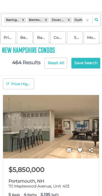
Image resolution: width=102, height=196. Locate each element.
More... (93, 37)
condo (60, 37)
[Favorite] (80, 150)
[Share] (90, 150)
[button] (23, 20)
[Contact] (69, 150)
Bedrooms (26, 37)
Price (8, 37)
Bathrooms (43, 37)
